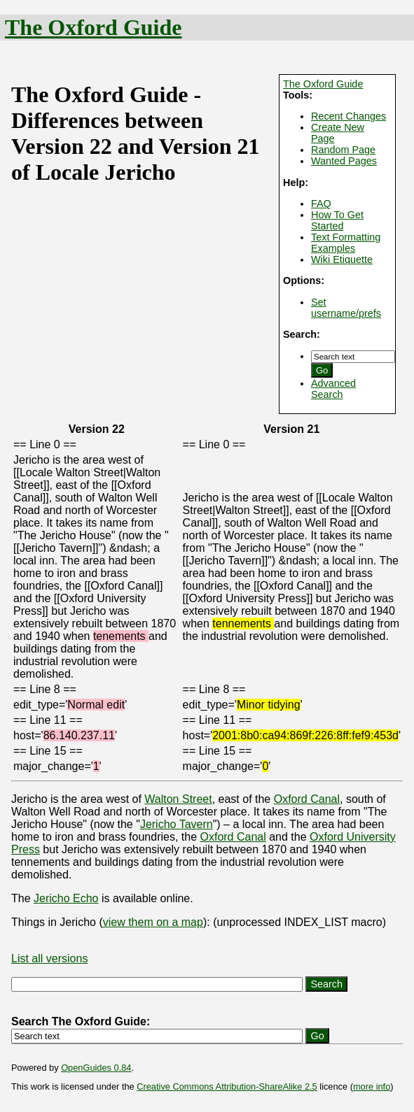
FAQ (321, 203)
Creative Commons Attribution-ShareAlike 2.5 (227, 1086)
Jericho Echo (66, 898)
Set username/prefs (346, 308)
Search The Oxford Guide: (80, 1021)
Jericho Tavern (176, 824)
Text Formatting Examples (345, 242)
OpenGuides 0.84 (96, 1067)
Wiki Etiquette (342, 259)
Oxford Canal (307, 799)
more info (371, 1086)
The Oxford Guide (93, 27)
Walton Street (178, 799)
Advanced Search (333, 389)
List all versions (49, 958)
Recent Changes (348, 116)
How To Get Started (337, 220)
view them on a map (153, 922)
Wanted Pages (344, 160)
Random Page (343, 149)
